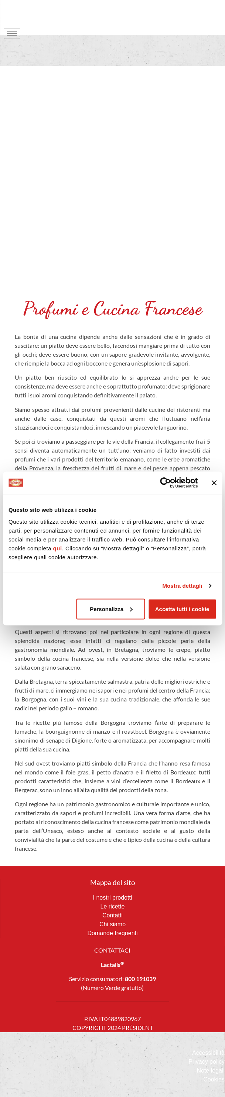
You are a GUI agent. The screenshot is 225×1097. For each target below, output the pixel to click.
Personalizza (111, 609)
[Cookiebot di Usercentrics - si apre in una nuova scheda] (165, 483)
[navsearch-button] (204, 13)
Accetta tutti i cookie (182, 609)
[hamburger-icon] (12, 33)
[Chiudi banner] (214, 483)
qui (57, 548)
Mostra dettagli (182, 586)
